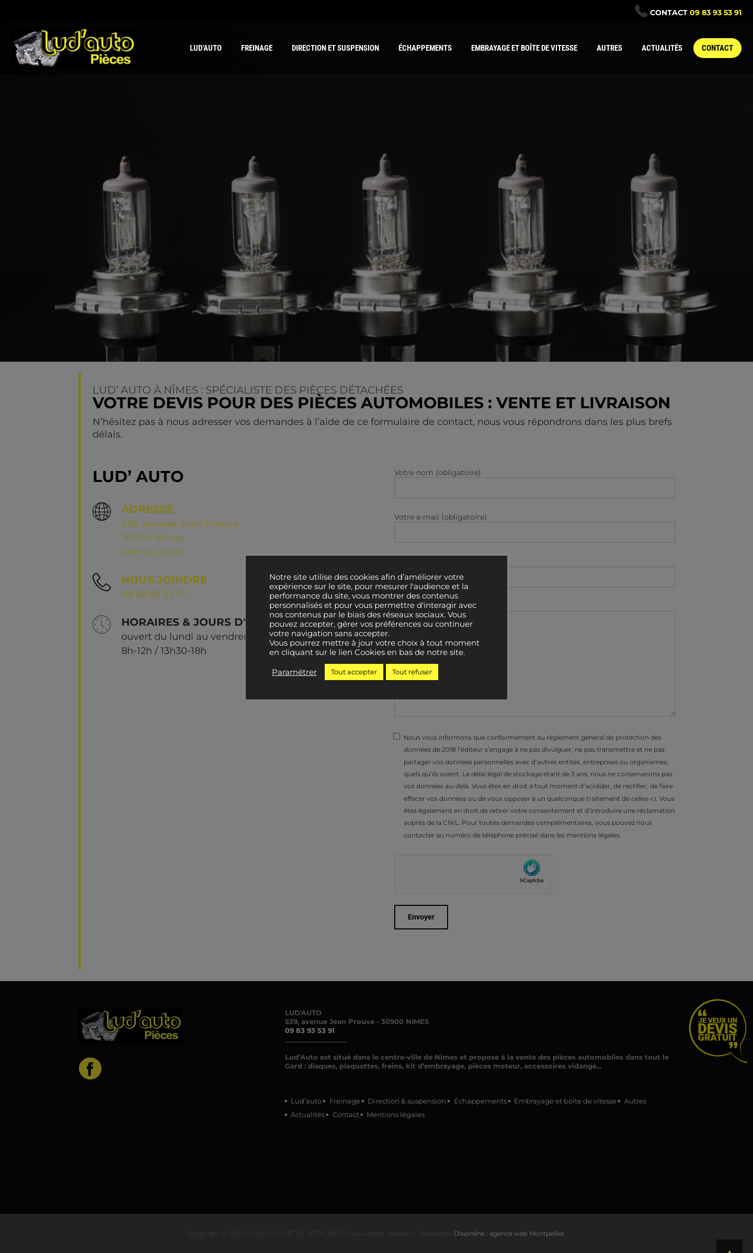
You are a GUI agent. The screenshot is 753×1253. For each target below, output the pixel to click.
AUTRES (609, 48)
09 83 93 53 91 (715, 12)
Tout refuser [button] (412, 672)
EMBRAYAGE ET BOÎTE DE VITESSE (524, 48)
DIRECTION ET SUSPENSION (335, 48)
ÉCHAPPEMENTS (425, 48)
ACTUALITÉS (662, 48)
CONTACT (717, 48)
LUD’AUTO (206, 48)
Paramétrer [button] (294, 672)
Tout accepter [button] (354, 672)
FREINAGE (256, 48)
